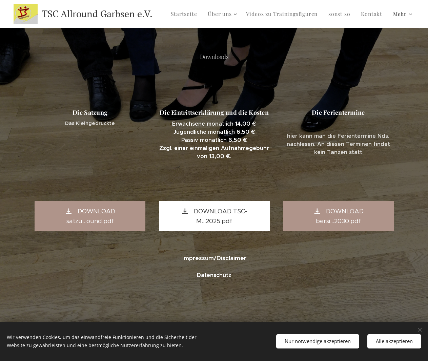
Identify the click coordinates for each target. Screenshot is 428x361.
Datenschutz (214, 275)
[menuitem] (190, 13)
